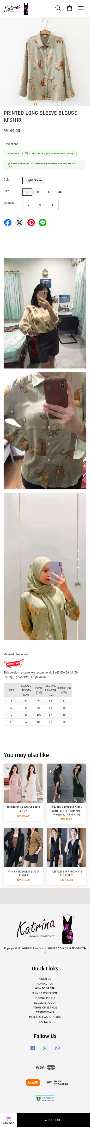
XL (60, 192)
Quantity (9, 202)
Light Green (34, 180)
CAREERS (45, 1021)
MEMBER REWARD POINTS (45, 1017)
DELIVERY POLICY (45, 1003)
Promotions (11, 144)
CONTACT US (45, 983)
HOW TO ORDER (45, 988)
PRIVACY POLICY (45, 998)
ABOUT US (45, 979)
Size (6, 191)
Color (7, 179)
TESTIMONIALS (45, 1012)
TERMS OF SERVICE (45, 1007)
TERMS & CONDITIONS (44, 993)
